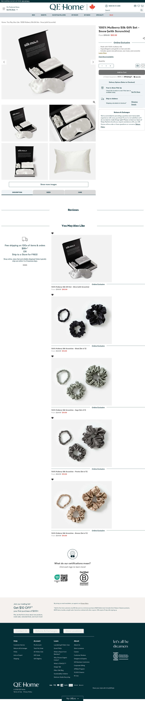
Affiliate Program (79, 670)
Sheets (43, 15)
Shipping (16, 660)
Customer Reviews (80, 657)
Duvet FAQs (58, 650)
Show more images (48, 186)
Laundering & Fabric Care (62, 647)
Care (80, 194)
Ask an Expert (18, 657)
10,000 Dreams (79, 674)
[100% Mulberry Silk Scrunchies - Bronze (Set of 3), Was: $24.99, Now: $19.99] (98, 507)
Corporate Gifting (79, 667)
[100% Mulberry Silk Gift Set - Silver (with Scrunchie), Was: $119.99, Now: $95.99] (98, 260)
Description (17, 194)
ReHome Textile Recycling (62, 679)
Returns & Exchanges (46, 632)
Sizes (48, 194)
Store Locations (74, 632)
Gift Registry (38, 660)
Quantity (102, 61)
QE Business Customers (82, 664)
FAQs (15, 653)
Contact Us (21, 632)
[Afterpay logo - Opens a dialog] (128, 76)
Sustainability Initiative (61, 675)
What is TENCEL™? (60, 665)
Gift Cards (37, 657)
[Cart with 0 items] (142, 6)
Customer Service (19, 647)
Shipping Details (134, 103)
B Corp (76, 677)
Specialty (100, 15)
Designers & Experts (80, 660)
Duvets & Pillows (59, 15)
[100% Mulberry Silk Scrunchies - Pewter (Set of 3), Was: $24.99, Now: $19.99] (98, 445)
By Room (75, 15)
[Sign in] (109, 6)
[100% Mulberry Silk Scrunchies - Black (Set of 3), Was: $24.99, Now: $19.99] (98, 322)
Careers (76, 653)
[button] (12, 9)
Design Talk (57, 668)
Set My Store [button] (135, 92)
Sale (111, 15)
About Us (77, 647)
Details (25, 266)
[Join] (118, 6)
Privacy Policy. (85, 605)
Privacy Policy (27, 694)
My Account (37, 647)
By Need (87, 15)
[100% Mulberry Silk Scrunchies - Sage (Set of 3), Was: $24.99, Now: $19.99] (98, 383)
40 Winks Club (38, 653)
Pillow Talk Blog (58, 672)
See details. (26, 1)
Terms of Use (18, 694)
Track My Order (38, 650)
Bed (33, 15)
